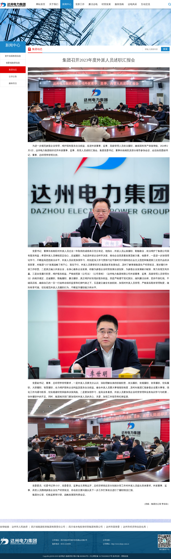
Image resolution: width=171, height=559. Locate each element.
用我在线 (124, 556)
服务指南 (119, 4)
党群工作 (80, 4)
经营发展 (106, 4)
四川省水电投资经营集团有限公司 (86, 527)
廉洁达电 (93, 4)
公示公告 (13, 76)
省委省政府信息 (13, 63)
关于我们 (53, 4)
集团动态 (13, 70)
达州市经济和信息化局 (134, 527)
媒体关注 (13, 83)
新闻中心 (66, 4)
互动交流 (145, 4)
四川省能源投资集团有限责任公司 (48, 527)
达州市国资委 (113, 527)
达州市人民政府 (20, 527)
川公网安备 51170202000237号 (101, 556)
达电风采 (132, 4)
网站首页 (40, 4)
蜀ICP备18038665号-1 (81, 556)
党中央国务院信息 (13, 56)
